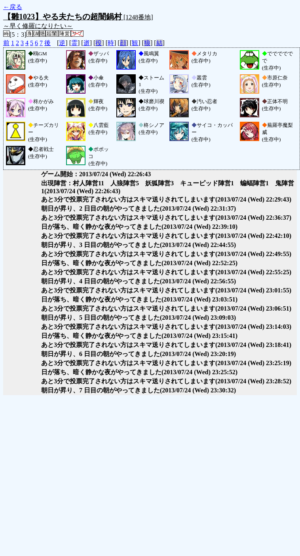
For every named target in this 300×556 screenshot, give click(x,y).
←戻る (12, 7)
